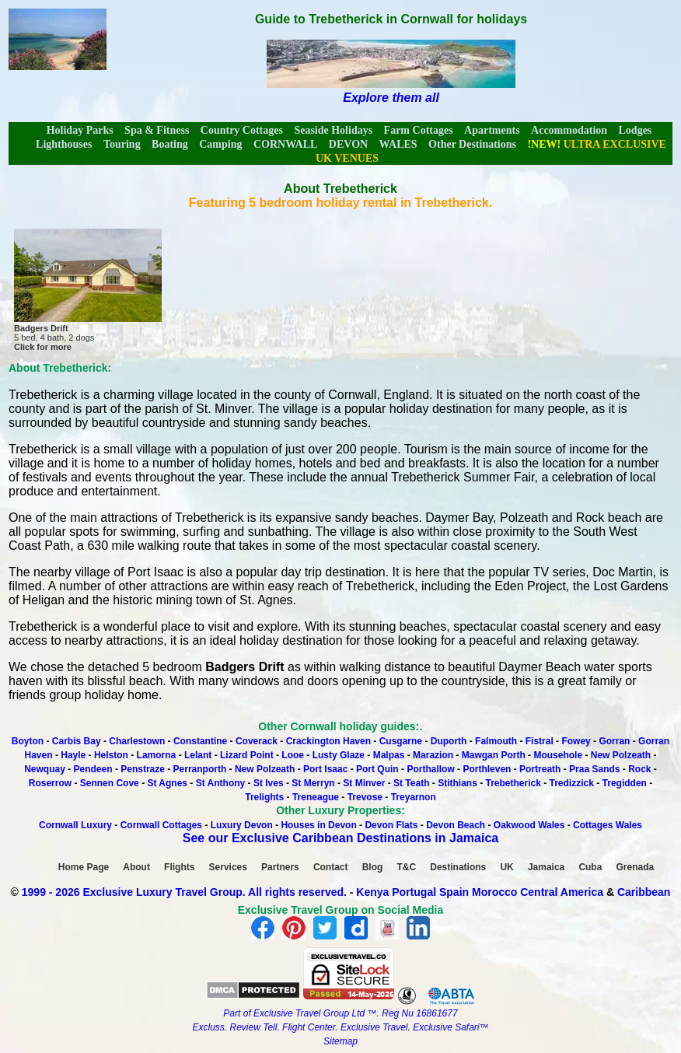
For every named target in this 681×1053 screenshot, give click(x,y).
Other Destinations (472, 144)
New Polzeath (621, 755)
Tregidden (624, 783)
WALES (398, 144)
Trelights (264, 797)
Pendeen (93, 769)
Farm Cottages (418, 130)
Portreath (540, 769)
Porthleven (487, 769)
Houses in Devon (318, 825)
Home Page (83, 867)
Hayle (73, 755)
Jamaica (546, 867)
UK (506, 867)
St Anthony (221, 783)
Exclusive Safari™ (450, 1027)
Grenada (635, 867)
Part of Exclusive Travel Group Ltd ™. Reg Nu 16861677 (340, 1013)
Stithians (457, 783)
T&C (406, 867)
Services (228, 867)
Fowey (575, 741)
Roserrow (50, 783)
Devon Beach (455, 825)
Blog (372, 867)
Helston (111, 755)
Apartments (492, 130)
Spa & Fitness (156, 130)
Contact (330, 867)
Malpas (389, 755)
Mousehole (557, 755)
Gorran (614, 741)
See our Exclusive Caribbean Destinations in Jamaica (340, 838)
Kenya (372, 892)
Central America (561, 892)
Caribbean (643, 892)
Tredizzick (572, 783)
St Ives (268, 783)
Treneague (315, 797)
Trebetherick (512, 783)
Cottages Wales (607, 825)
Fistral (540, 741)
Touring (122, 144)
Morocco (494, 892)
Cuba (590, 867)
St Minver (364, 783)
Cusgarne (400, 741)
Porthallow (430, 769)
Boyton (28, 741)
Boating (170, 144)
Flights (179, 867)
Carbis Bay (77, 741)
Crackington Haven (328, 741)
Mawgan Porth (494, 755)
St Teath (411, 783)
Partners (280, 867)
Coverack (257, 741)
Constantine (201, 741)
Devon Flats (391, 825)
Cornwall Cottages (161, 825)
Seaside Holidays (333, 130)
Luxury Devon (242, 825)
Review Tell (253, 1027)
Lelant (197, 755)
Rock (639, 769)
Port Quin (377, 769)
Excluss (208, 1027)
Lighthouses (64, 144)
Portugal (415, 892)
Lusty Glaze (339, 755)
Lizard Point (247, 755)
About (136, 867)
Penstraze (142, 769)
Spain (454, 892)
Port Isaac (325, 769)
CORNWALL (285, 144)
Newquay (44, 769)
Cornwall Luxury (75, 825)
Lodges (635, 130)
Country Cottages (242, 130)
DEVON (348, 144)
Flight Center (308, 1027)
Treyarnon (413, 797)
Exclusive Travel (373, 1027)
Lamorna (156, 755)
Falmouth (496, 741)
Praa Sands (594, 769)
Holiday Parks (80, 130)
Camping (220, 144)
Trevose (364, 797)
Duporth (449, 741)
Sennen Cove (109, 783)
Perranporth (200, 769)
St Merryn (313, 783)
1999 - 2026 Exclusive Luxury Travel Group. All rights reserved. (184, 892)
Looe (292, 755)
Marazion (433, 755)
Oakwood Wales (529, 825)
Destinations (458, 867)
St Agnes (167, 783)
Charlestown (137, 741)
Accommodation (569, 130)
